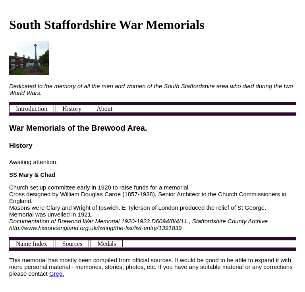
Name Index (31, 243)
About (104, 108)
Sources (72, 243)
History (71, 108)
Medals (106, 243)
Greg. (56, 273)
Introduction (31, 108)
